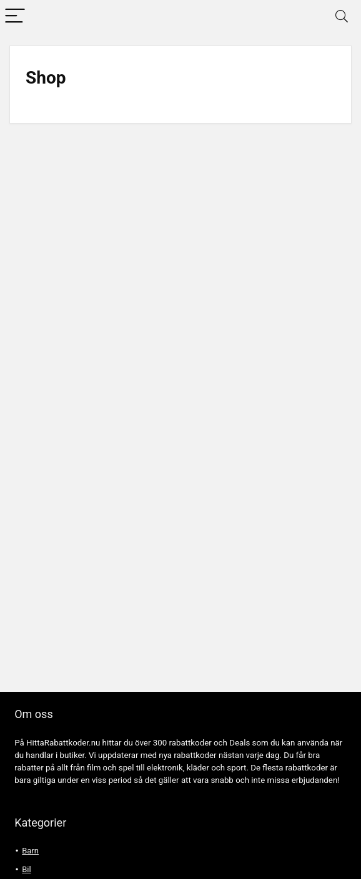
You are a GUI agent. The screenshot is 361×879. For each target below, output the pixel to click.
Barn (30, 850)
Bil (26, 869)
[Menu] (15, 16)
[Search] (342, 16)
